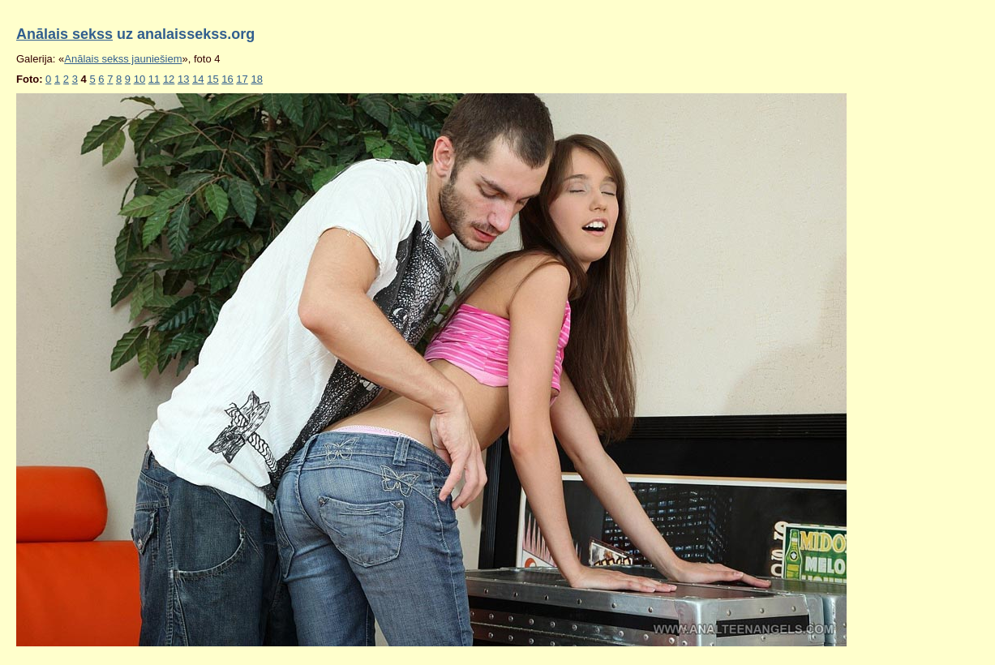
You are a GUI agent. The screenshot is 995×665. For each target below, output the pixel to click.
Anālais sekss (64, 34)
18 (256, 79)
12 (168, 79)
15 (212, 79)
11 (154, 79)
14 (198, 79)
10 (139, 79)
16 (227, 79)
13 (183, 79)
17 (241, 79)
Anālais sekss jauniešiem (123, 59)
